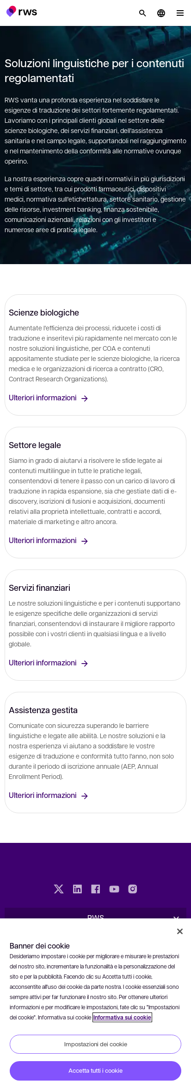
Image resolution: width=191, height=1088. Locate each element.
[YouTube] (114, 890)
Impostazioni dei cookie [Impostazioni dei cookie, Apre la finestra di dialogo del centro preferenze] (95, 1044)
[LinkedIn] (77, 890)
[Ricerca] (142, 13)
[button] (21, 11)
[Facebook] (95, 890)
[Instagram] (132, 890)
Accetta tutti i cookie (95, 1070)
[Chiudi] (180, 931)
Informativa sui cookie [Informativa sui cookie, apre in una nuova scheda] (122, 1017)
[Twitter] (58, 890)
